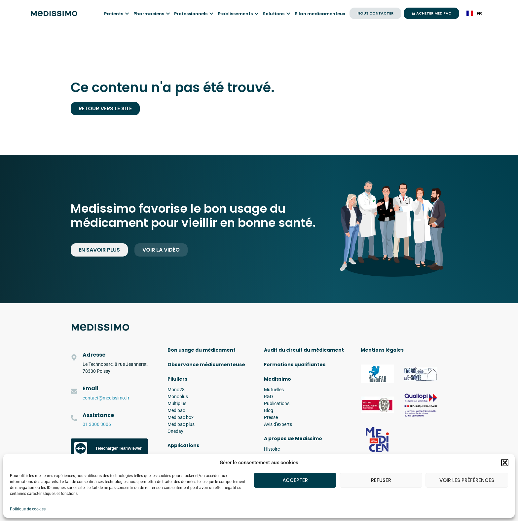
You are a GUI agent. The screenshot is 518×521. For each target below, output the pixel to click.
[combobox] (474, 13)
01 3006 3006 (97, 424)
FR (474, 13)
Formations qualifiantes (294, 364)
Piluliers (177, 379)
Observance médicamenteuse (206, 364)
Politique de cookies (28, 509)
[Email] (74, 391)
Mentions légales (382, 350)
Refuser (381, 480)
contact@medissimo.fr (106, 397)
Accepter (295, 480)
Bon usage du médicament (201, 350)
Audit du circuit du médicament (304, 350)
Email (90, 388)
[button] (504, 462)
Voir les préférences (466, 480)
